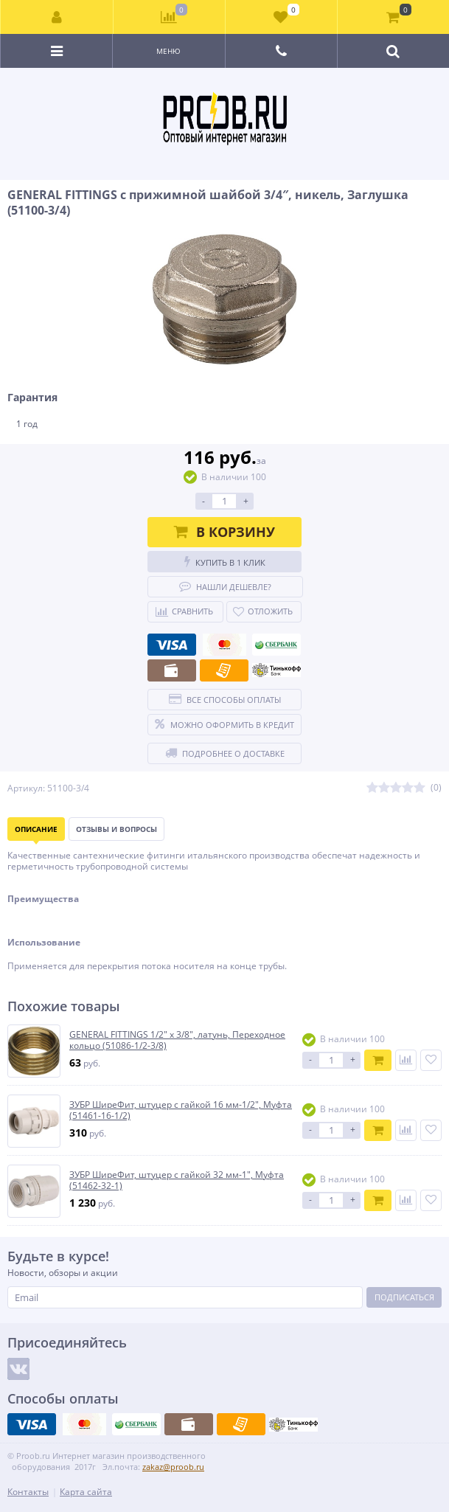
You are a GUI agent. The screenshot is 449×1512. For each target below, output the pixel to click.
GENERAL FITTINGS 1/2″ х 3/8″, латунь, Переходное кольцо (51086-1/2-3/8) (177, 1040)
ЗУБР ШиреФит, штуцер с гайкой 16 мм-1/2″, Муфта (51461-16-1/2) (180, 1110)
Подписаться (404, 1297)
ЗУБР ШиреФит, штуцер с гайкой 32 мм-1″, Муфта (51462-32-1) (176, 1180)
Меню (168, 51)
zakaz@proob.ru (173, 1466)
